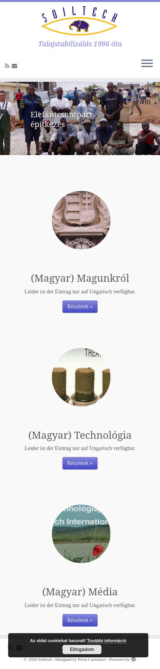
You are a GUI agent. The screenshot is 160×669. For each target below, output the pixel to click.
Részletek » (80, 306)
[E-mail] (16, 66)
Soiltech (45, 659)
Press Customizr (92, 659)
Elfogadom (82, 649)
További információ (106, 640)
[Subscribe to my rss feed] (8, 66)
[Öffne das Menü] (147, 64)
